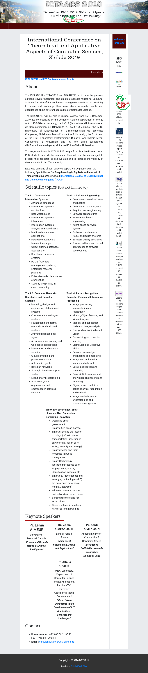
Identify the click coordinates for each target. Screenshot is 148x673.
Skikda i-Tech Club (79, 666)
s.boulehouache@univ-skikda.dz (56, 641)
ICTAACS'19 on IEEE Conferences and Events (49, 79)
